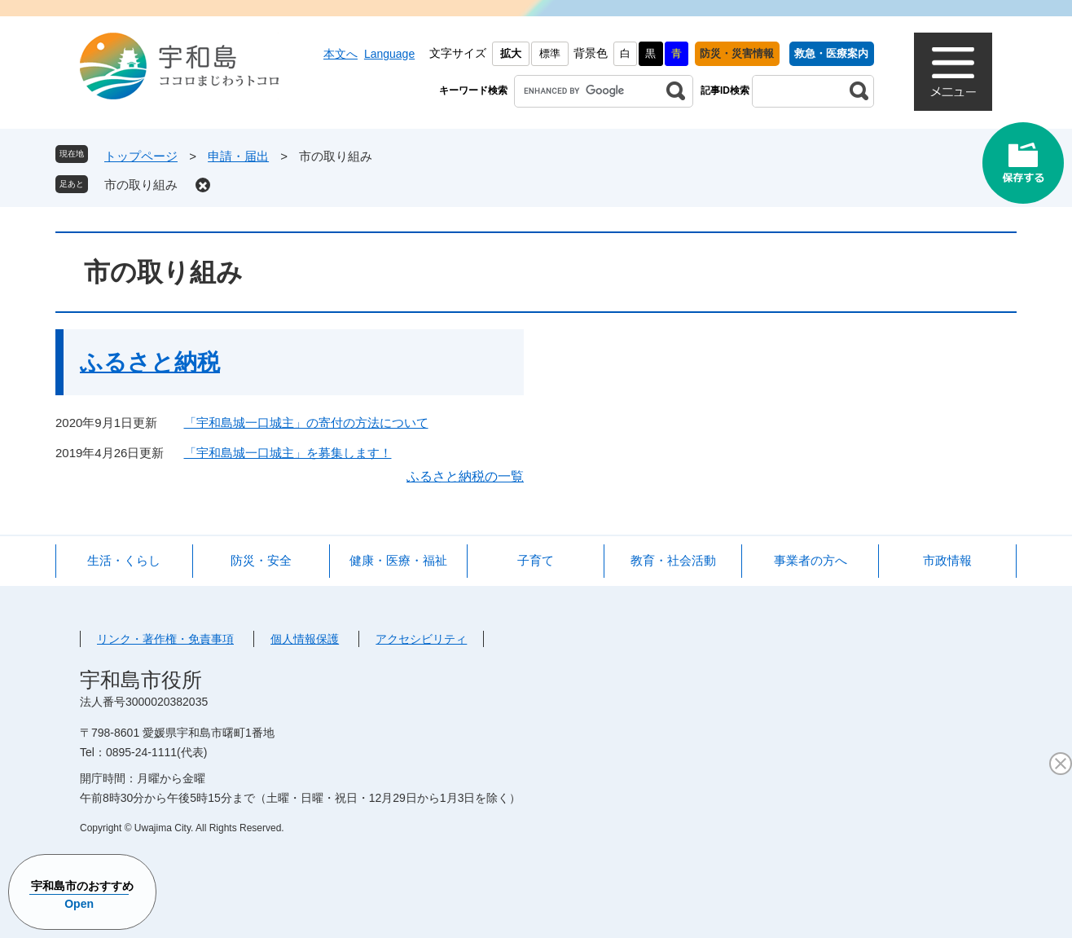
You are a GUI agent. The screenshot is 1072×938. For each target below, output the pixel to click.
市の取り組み (141, 185)
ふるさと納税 (150, 362)
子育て (535, 560)
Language (389, 53)
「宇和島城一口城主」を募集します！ (288, 453)
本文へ (340, 53)
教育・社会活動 (673, 560)
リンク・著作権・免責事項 (165, 638)
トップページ (141, 156)
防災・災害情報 (737, 53)
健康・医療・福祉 (398, 560)
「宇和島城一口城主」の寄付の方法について (306, 422)
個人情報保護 (304, 638)
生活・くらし (123, 560)
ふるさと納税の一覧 (465, 476)
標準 (549, 53)
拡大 (510, 53)
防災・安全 (261, 560)
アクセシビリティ (421, 638)
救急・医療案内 (831, 53)
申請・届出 (238, 156)
